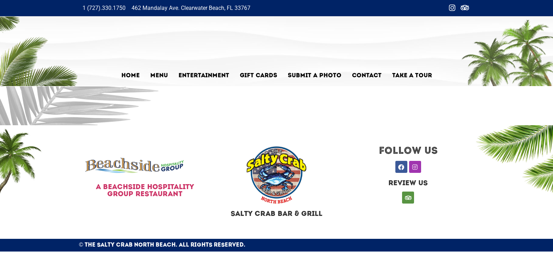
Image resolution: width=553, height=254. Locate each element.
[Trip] (465, 8)
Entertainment (203, 76)
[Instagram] (452, 8)
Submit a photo (314, 76)
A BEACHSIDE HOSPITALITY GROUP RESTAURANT (145, 191)
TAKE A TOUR (412, 76)
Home (130, 76)
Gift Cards (258, 76)
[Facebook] (439, 8)
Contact (367, 76)
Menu (159, 76)
